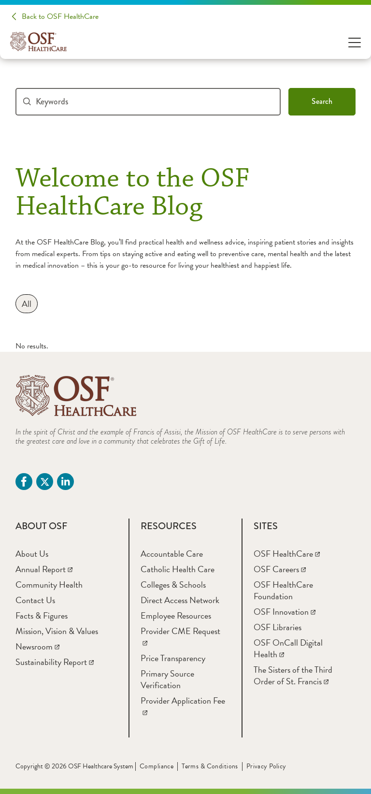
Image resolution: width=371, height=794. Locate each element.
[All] (26, 303)
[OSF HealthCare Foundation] (283, 590)
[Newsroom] (37, 646)
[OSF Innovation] (284, 611)
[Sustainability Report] (54, 661)
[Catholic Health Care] (177, 569)
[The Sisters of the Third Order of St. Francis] (293, 675)
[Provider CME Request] (180, 636)
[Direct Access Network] (180, 599)
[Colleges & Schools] (173, 584)
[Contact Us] (35, 599)
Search (322, 101)
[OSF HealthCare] (287, 553)
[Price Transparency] (173, 657)
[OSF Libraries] (277, 627)
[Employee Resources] (176, 615)
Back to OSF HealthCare (60, 16)
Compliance (156, 766)
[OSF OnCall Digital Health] (288, 648)
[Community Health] (49, 584)
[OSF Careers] (280, 569)
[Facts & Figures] (41, 615)
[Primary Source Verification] (167, 679)
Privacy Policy (266, 766)
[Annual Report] (43, 569)
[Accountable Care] (172, 553)
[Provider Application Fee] (183, 706)
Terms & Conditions (210, 766)
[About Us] (31, 553)
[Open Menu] (354, 42)
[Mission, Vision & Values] (56, 630)
